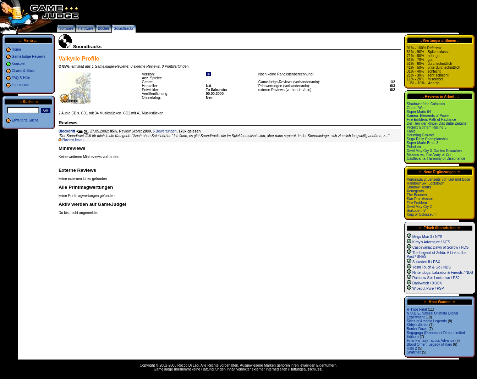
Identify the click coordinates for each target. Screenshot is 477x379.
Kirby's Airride (417, 325)
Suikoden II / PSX (426, 262)
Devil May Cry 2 (419, 207)
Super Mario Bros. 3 (422, 143)
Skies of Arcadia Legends (427, 321)
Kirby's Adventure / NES (431, 242)
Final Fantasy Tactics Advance (430, 341)
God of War (416, 108)
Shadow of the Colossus (426, 104)
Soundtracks (124, 28)
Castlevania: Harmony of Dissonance (436, 158)
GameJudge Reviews (28, 56)
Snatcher (414, 352)
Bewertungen (164, 131)
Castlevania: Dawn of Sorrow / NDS (440, 247)
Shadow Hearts (419, 187)
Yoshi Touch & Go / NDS (431, 267)
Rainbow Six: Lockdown (425, 183)
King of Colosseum (422, 214)
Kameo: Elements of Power (428, 116)
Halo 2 (412, 348)
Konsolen (19, 64)
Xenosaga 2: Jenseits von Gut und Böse (438, 179)
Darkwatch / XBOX (427, 283)
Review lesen (72, 140)
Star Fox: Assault (420, 199)
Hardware (85, 28)
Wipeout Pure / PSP (428, 288)
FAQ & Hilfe (21, 78)
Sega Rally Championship (427, 139)
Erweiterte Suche (25, 120)
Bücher (103, 28)
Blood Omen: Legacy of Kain (429, 344)
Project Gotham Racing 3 (426, 127)
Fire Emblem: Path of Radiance (431, 119)
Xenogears (415, 191)
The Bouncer (417, 195)
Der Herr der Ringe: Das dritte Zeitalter (437, 123)
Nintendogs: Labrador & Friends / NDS (442, 273)
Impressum (20, 85)
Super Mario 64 (419, 112)
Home (16, 49)
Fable (411, 131)
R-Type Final (417, 309)
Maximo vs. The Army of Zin (429, 155)
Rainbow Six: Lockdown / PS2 (436, 278)
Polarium (414, 147)
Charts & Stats (23, 71)
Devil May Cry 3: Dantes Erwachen (434, 151)
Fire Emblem (417, 203)
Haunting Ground (420, 135)
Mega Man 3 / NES (427, 237)
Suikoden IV (416, 211)
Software (66, 28)
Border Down (417, 329)
